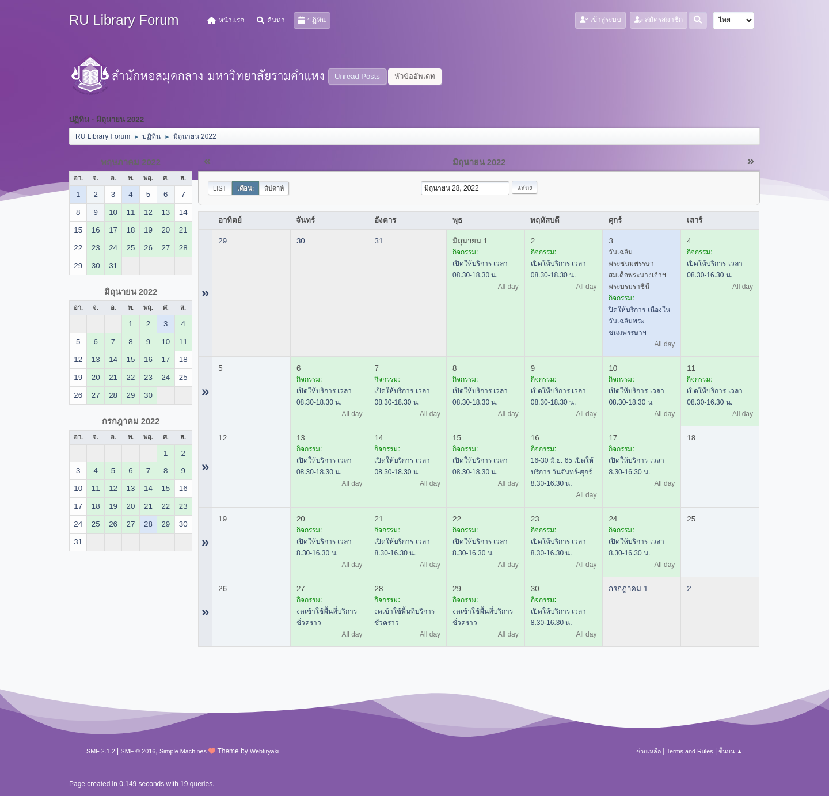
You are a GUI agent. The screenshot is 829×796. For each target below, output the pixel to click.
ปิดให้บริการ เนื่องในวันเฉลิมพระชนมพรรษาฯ (639, 321)
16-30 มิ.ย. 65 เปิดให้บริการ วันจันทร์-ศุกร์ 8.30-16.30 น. (562, 471)
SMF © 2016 (138, 751)
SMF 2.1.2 (100, 751)
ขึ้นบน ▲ (730, 751)
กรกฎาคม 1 (628, 588)
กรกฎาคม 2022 (131, 421)
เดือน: (245, 188)
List (220, 188)
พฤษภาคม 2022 (131, 162)
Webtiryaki (264, 751)
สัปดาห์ (274, 188)
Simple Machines (183, 751)
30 (300, 241)
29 (222, 241)
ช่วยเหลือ (648, 751)
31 (378, 241)
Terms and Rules (690, 751)
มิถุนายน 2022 (131, 291)
